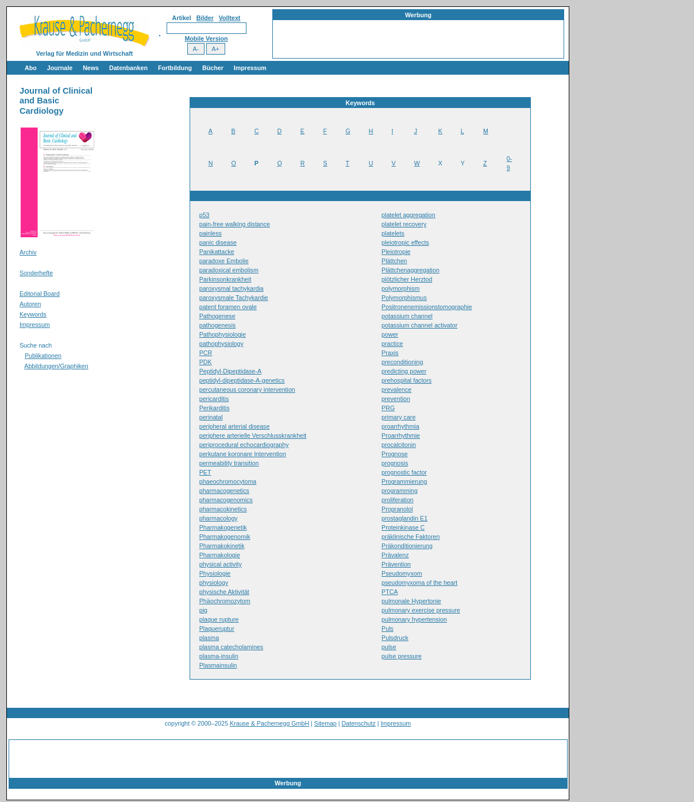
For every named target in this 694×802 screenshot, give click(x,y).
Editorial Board (40, 293)
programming (399, 490)
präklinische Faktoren (410, 536)
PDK (205, 361)
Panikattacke (216, 251)
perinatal (211, 417)
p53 (204, 214)
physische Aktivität (224, 591)
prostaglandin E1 (404, 518)
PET (205, 472)
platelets (392, 233)
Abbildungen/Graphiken (56, 366)
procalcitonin (398, 444)
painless (210, 233)
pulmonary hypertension (414, 619)
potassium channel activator (419, 325)
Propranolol (397, 509)
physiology (213, 582)
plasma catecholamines (231, 646)
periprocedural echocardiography (244, 444)
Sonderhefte (36, 272)
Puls (387, 628)
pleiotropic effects (405, 242)
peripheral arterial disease (234, 426)
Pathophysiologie (222, 334)
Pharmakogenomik (224, 536)
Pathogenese (217, 316)
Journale (59, 67)
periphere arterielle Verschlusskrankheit (253, 435)
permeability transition (229, 463)
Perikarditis (214, 407)
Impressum (250, 67)
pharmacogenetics (224, 490)
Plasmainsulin (218, 665)
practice (392, 343)
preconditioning (402, 361)
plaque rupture (219, 619)
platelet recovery (403, 224)
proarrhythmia (400, 426)
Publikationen (43, 355)
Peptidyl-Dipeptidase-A (230, 371)
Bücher (212, 67)
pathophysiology (221, 343)
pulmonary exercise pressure (420, 610)
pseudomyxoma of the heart (419, 582)
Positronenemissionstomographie (426, 306)
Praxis (390, 352)
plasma (209, 637)
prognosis (394, 463)
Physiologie (215, 573)
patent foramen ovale (228, 306)
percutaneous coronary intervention (247, 389)
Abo (31, 67)
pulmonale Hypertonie (411, 600)
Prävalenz (394, 555)
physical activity (220, 564)
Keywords (33, 314)
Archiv (28, 252)
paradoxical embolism (229, 270)
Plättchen (394, 260)
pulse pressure (401, 656)
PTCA (389, 591)
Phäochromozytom (224, 600)
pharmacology (218, 518)
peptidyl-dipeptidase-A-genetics (242, 380)
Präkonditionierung (407, 545)
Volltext (230, 17)
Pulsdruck (394, 637)
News (91, 67)
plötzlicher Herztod (406, 279)
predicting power (403, 371)
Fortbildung (175, 67)
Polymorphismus (404, 297)
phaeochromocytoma (228, 481)
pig (203, 610)
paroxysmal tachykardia (231, 288)
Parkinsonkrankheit (225, 279)
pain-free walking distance (234, 224)
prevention (395, 398)
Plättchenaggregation (410, 270)
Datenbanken (128, 67)
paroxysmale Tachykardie (233, 297)
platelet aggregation (408, 214)
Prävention (396, 564)
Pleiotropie (395, 251)
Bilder (205, 17)
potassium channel (407, 316)
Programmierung (404, 481)
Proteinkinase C (403, 527)
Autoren (30, 303)
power (389, 334)
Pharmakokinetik (222, 545)
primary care (398, 417)
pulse (388, 646)
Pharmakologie (219, 555)
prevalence (396, 389)
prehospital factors (406, 380)
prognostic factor (404, 472)
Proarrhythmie (400, 435)
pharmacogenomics (226, 499)
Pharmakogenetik (223, 527)
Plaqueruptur (216, 628)
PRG (388, 407)
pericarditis (214, 398)
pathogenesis (217, 325)
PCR (206, 352)
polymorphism (400, 288)
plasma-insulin (218, 656)
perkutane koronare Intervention (242, 453)
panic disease (218, 242)
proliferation (397, 499)
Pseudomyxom (401, 573)
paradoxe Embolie (224, 260)
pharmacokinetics (223, 509)
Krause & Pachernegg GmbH (269, 723)
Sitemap (325, 723)
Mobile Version (206, 38)
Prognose (394, 453)
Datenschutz (359, 723)
